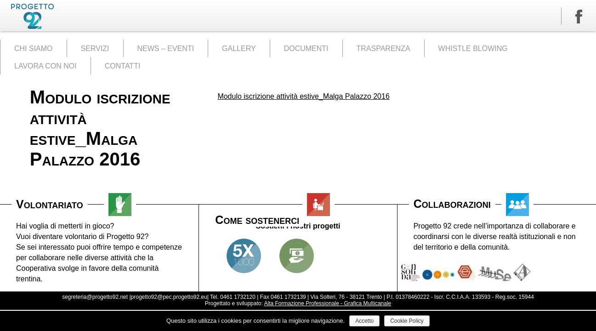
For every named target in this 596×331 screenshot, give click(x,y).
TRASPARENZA (383, 48)
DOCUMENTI (306, 48)
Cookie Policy (407, 321)
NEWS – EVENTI (165, 48)
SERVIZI (95, 48)
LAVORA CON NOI (45, 66)
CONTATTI (123, 66)
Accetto (364, 321)
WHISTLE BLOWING (473, 48)
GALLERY (239, 48)
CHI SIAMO (33, 48)
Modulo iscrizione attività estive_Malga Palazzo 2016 (303, 96)
